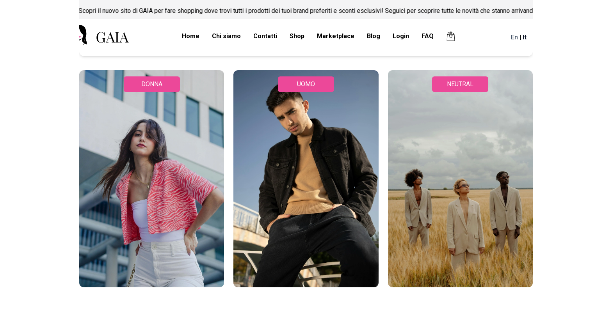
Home (190, 36)
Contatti (265, 36)
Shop (297, 36)
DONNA (151, 84)
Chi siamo (226, 36)
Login (401, 36)
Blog (373, 36)
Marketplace (335, 36)
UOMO (306, 84)
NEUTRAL (460, 84)
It (525, 37)
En (514, 37)
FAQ (428, 36)
